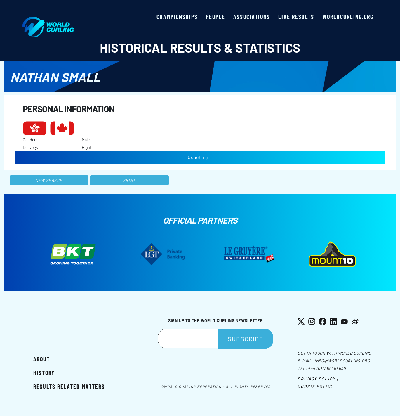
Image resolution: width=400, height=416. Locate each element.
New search (48, 180)
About (41, 359)
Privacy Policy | (318, 378)
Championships (177, 16)
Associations (251, 16)
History (44, 372)
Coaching (198, 157)
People (215, 16)
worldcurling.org (347, 16)
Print (129, 180)
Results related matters (69, 386)
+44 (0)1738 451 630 (327, 368)
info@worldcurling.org (342, 360)
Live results (296, 16)
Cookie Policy (315, 386)
